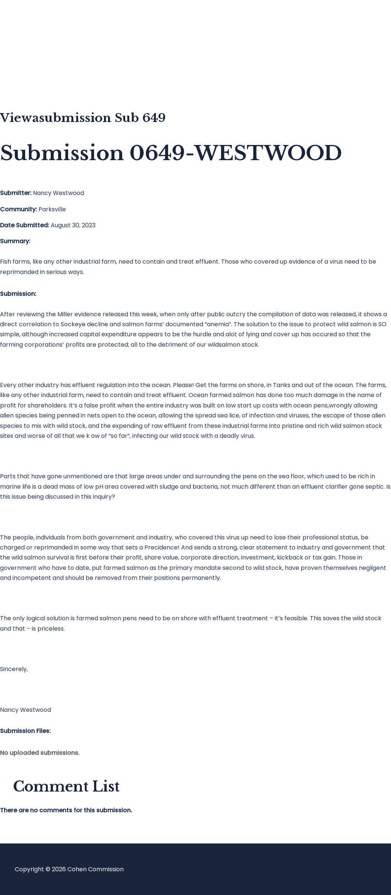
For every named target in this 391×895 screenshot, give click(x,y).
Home (38, 20)
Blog (36, 50)
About (38, 80)
